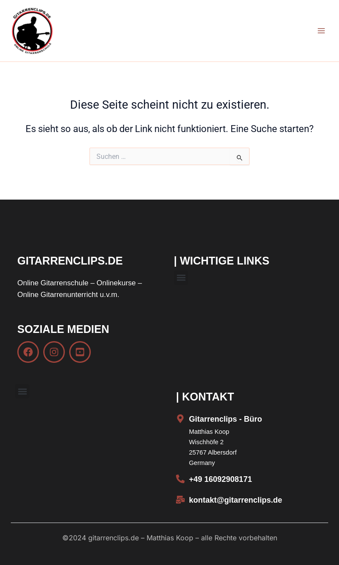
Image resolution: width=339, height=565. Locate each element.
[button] (181, 278)
